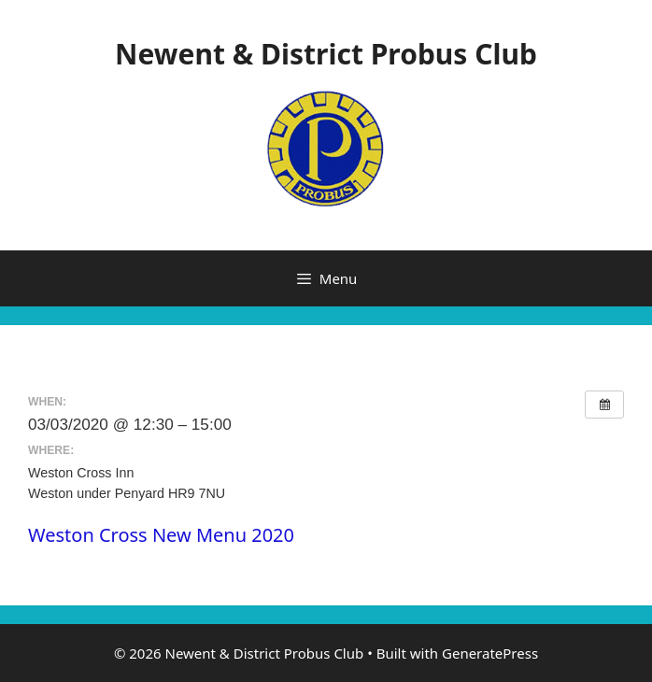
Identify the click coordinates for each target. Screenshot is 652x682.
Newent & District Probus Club (326, 54)
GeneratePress (490, 653)
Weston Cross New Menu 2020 (161, 534)
